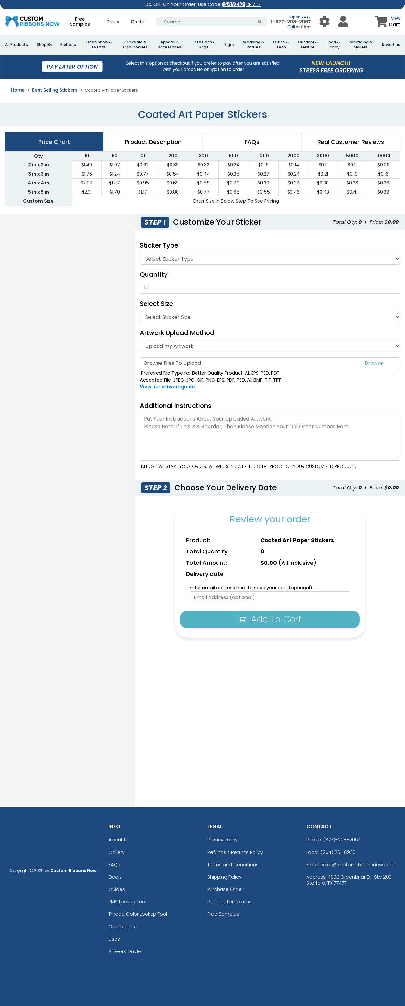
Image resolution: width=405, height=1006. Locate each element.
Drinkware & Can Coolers (135, 45)
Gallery (117, 852)
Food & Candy (333, 45)
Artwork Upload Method (177, 332)
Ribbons (68, 44)
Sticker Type (162, 245)
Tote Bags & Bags (204, 45)
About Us (119, 839)
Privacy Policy (222, 839)
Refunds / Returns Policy (235, 852)
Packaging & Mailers (360, 45)
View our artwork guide (167, 387)
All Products (16, 44)
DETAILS (253, 4)
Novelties (391, 44)
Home (18, 90)
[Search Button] (260, 21)
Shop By (44, 44)
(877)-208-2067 (341, 839)
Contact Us (122, 926)
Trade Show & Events (98, 45)
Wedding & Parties (253, 45)
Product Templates (229, 901)
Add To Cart (270, 619)
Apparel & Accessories (169, 45)
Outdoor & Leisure (308, 45)
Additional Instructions (175, 405)
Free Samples (80, 21)
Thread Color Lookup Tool (138, 914)
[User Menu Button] (324, 22)
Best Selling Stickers (55, 90)
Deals (112, 21)
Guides (139, 21)
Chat (306, 26)
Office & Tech (281, 45)
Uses (114, 939)
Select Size (156, 303)
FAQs (114, 864)
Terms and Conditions (233, 864)
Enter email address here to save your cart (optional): (251, 587)
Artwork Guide (125, 951)
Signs (229, 44)
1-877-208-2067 (291, 21)
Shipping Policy (224, 877)
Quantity (154, 274)
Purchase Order (225, 889)
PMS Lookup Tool (127, 901)
